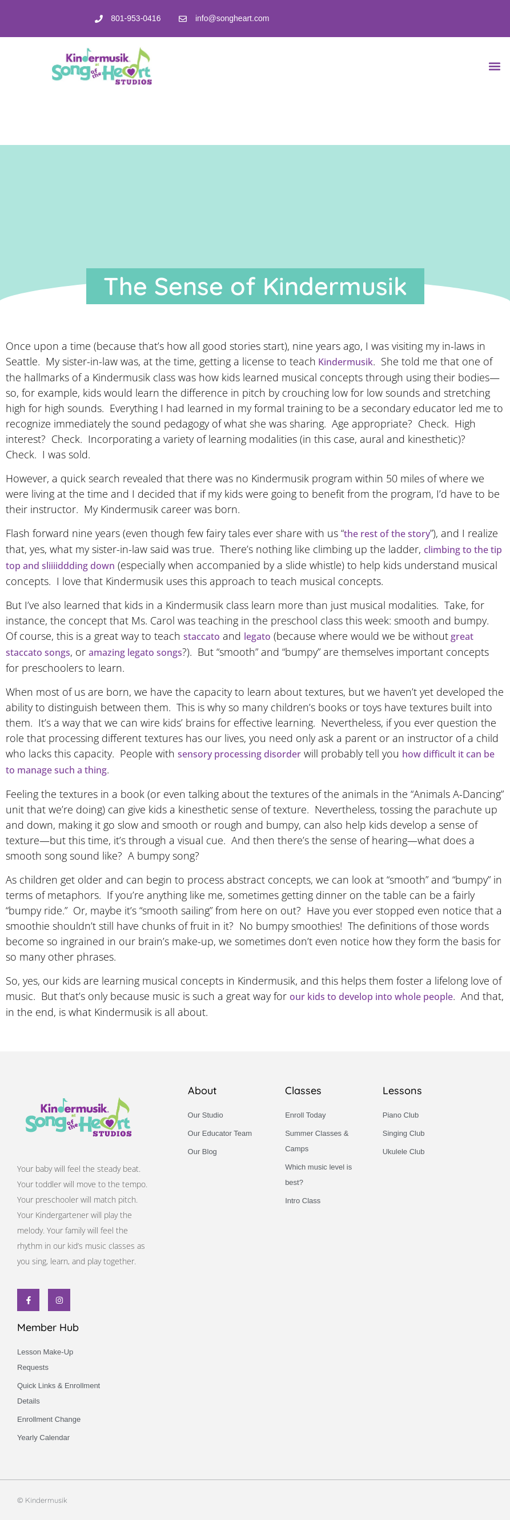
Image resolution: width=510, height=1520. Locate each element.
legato (257, 636)
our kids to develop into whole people (371, 996)
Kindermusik (344, 362)
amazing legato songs (135, 652)
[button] (494, 66)
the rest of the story (387, 533)
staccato (201, 636)
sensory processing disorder (239, 754)
